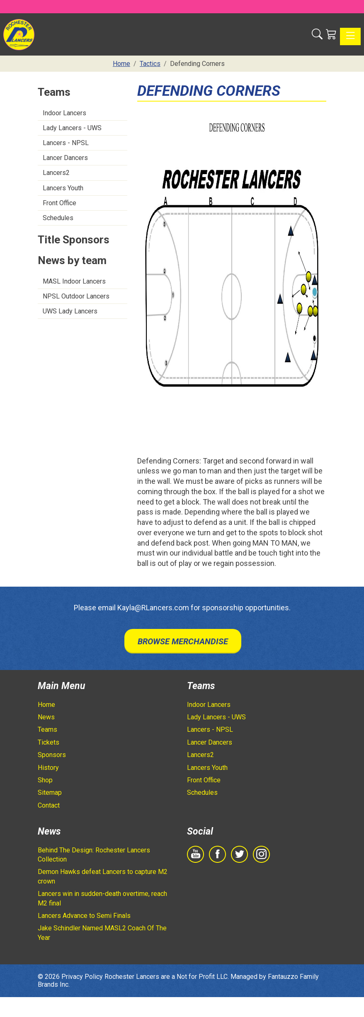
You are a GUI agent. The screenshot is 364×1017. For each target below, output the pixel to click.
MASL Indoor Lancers (74, 281)
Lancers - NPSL (66, 143)
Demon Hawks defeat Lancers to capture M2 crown (102, 876)
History (48, 768)
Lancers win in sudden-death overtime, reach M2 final (102, 898)
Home (46, 705)
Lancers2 (56, 173)
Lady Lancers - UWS (72, 128)
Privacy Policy (82, 977)
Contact (49, 805)
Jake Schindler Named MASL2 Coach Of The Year (102, 932)
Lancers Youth (63, 188)
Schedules (58, 218)
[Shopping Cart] (331, 34)
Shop (45, 780)
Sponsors (52, 755)
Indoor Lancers (64, 113)
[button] (317, 34)
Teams (47, 729)
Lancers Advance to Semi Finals (84, 916)
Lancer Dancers (65, 158)
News (46, 717)
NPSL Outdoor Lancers (76, 296)
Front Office (59, 203)
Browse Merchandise (183, 641)
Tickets (48, 742)
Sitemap (50, 792)
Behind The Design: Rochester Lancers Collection (94, 854)
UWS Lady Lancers (70, 311)
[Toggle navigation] (350, 36)
